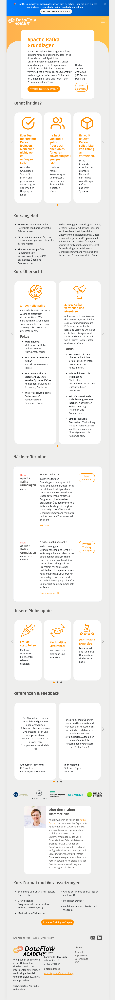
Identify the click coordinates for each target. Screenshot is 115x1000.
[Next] (103, 143)
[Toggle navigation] (103, 21)
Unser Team (47, 937)
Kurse (35, 937)
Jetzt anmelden (82, 87)
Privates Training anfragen (43, 88)
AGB (77, 962)
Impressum (81, 955)
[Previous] (12, 143)
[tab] (57, 205)
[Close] (105, 4)
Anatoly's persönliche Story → (55, 11)
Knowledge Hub (21, 937)
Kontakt (79, 952)
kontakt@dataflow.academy (58, 973)
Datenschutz (81, 958)
